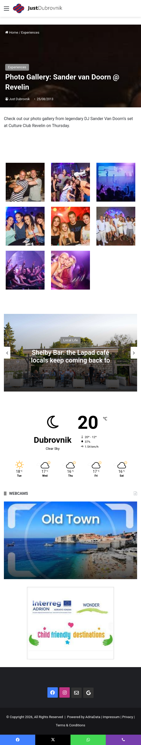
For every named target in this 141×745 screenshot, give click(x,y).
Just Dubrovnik (19, 99)
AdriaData (92, 717)
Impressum (111, 717)
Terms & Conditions (70, 725)
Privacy (127, 717)
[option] (70, 353)
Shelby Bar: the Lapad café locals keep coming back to (70, 356)
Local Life (70, 340)
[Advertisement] (70, 55)
